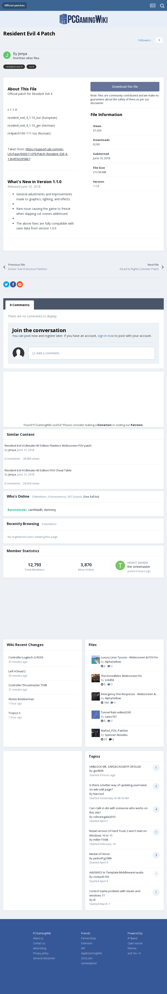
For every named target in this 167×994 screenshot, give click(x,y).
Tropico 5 (14, 713)
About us (38, 938)
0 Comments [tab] (20, 305)
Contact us (39, 943)
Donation (104, 425)
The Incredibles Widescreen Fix (121, 676)
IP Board (132, 938)
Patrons (132, 948)
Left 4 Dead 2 (17, 671)
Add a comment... (46, 353)
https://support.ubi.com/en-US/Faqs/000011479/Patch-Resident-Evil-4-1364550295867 (38, 154)
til (94, 900)
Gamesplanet (89, 963)
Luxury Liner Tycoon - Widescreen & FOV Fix (129, 657)
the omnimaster (138, 567)
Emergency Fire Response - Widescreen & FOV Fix (128, 694)
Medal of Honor (99, 854)
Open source (135, 943)
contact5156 (101, 877)
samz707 (111, 717)
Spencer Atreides (116, 735)
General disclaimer (44, 958)
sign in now (106, 336)
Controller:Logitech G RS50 (25, 657)
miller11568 (100, 840)
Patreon (137, 425)
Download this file (125, 86)
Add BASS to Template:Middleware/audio (116, 872)
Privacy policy (40, 953)
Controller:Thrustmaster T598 (27, 685)
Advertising (39, 948)
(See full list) (91, 497)
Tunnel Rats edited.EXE (116, 712)
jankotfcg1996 (102, 858)
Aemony (50, 510)
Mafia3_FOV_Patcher (114, 730)
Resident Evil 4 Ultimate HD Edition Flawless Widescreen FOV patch (48, 445)
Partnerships (88, 938)
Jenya (22, 53)
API (83, 948)
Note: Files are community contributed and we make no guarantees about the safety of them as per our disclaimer (124, 99)
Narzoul (98, 794)
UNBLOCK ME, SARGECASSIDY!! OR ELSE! (115, 767)
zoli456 (109, 680)
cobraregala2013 (104, 817)
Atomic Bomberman (21, 699)
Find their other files (26, 58)
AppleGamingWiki (91, 953)
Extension (86, 943)
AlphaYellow (113, 662)
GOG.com (87, 958)
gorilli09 (98, 771)
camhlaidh (35, 510)
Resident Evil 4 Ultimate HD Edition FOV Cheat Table (38, 470)
